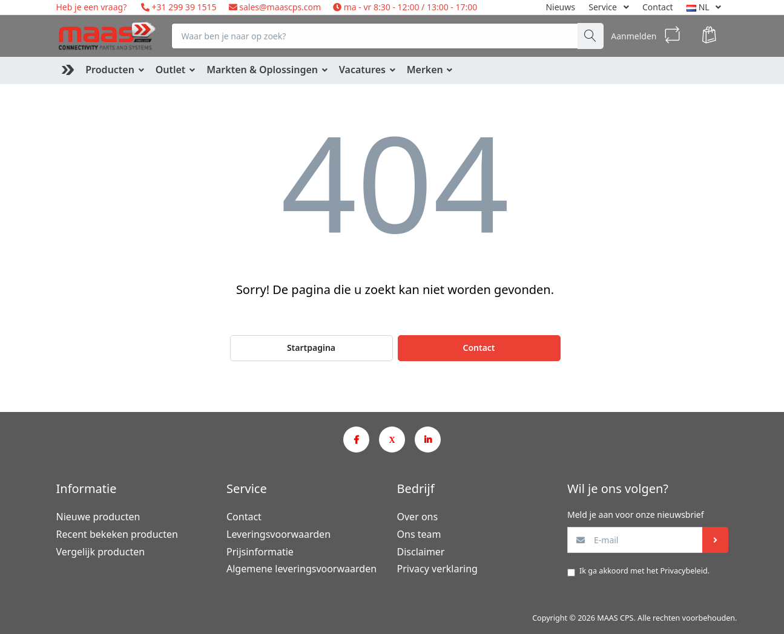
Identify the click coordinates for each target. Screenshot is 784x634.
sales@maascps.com (280, 7)
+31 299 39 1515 (183, 7)
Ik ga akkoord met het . (644, 571)
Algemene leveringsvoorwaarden (301, 568)
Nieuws (560, 7)
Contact (657, 7)
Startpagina (311, 347)
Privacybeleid (683, 571)
